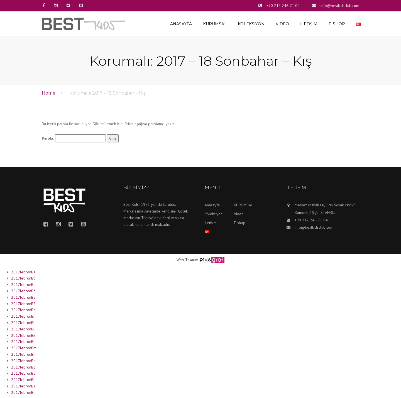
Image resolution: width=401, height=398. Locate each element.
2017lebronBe (23, 297)
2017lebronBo (23, 360)
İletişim (308, 23)
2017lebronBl (23, 341)
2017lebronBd (23, 290)
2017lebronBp (23, 367)
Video (282, 23)
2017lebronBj (22, 329)
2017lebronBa (23, 272)
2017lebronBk (23, 335)
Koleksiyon (251, 23)
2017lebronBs (23, 386)
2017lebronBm (23, 347)
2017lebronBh (23, 316)
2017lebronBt (23, 392)
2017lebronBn (23, 354)
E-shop (337, 23)
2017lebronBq (23, 373)
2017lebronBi (22, 322)
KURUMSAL (215, 23)
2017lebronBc (23, 284)
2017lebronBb (23, 278)
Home (48, 93)
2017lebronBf (23, 303)
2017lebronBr (23, 379)
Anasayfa (181, 23)
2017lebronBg (23, 309)
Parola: (74, 138)
